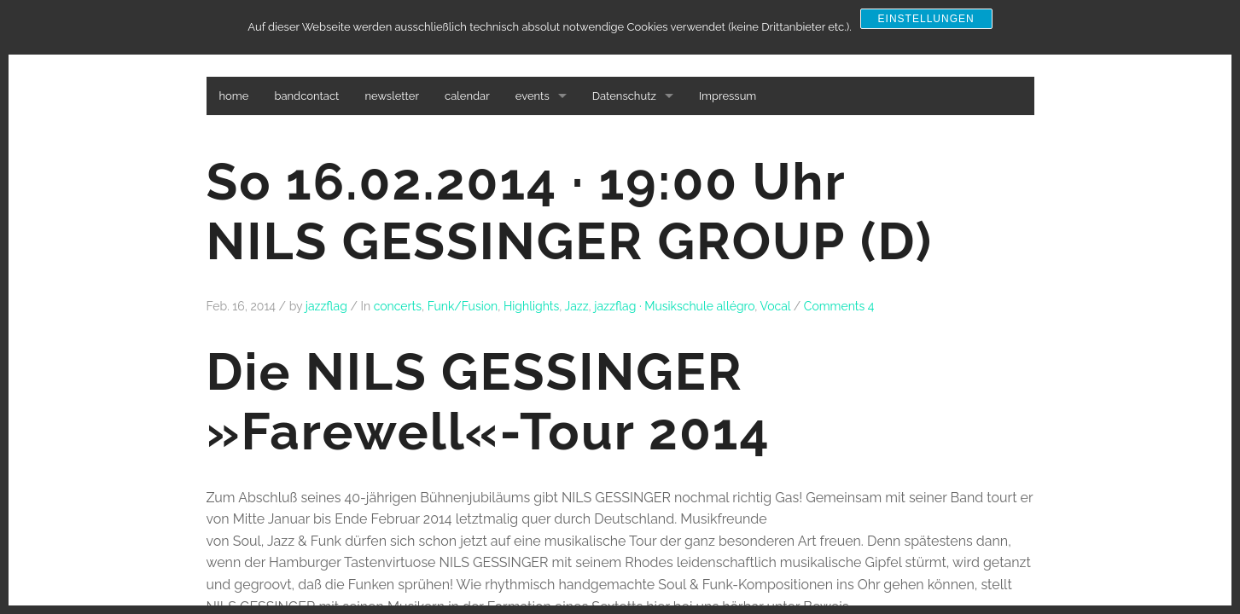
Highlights (531, 306)
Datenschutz (624, 96)
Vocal (775, 306)
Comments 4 (839, 306)
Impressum (727, 96)
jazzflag (326, 306)
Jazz (577, 306)
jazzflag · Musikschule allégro (674, 306)
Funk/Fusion (463, 306)
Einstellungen (926, 19)
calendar (467, 96)
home (234, 96)
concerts (398, 306)
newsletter (391, 96)
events (532, 96)
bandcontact (306, 96)
